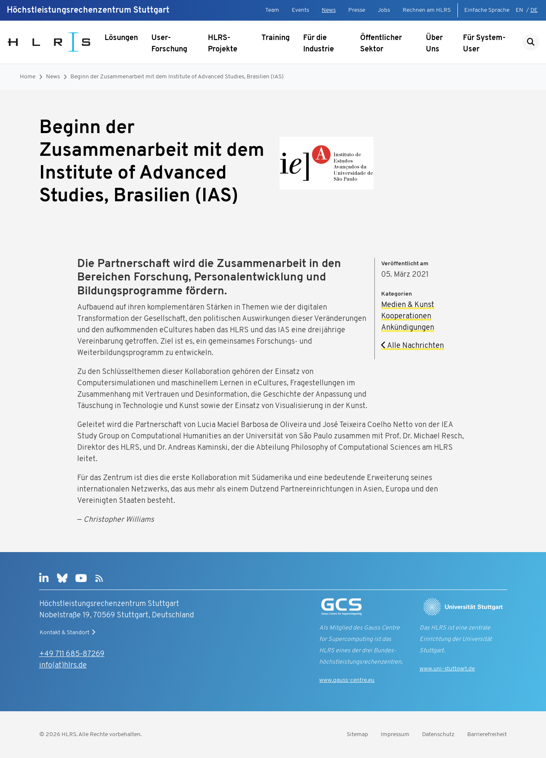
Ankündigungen (407, 328)
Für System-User (484, 43)
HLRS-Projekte (222, 43)
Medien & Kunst (407, 305)
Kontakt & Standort (68, 632)
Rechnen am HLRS (427, 10)
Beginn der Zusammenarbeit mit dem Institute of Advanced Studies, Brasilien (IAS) (177, 77)
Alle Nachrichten (412, 346)
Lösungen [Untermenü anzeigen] (121, 38)
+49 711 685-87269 (72, 654)
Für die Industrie (318, 43)
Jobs (384, 10)
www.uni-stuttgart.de (447, 669)
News (329, 10)
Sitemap (357, 734)
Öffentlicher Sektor (381, 43)
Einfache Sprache (486, 10)
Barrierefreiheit (487, 734)
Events (300, 10)
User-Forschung (169, 43)
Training (275, 38)
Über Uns (434, 43)
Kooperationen (406, 316)
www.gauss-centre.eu (346, 680)
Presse (356, 10)
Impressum (395, 734)
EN (519, 10)
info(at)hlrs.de (63, 666)
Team (272, 10)
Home (27, 77)
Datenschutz (438, 734)
